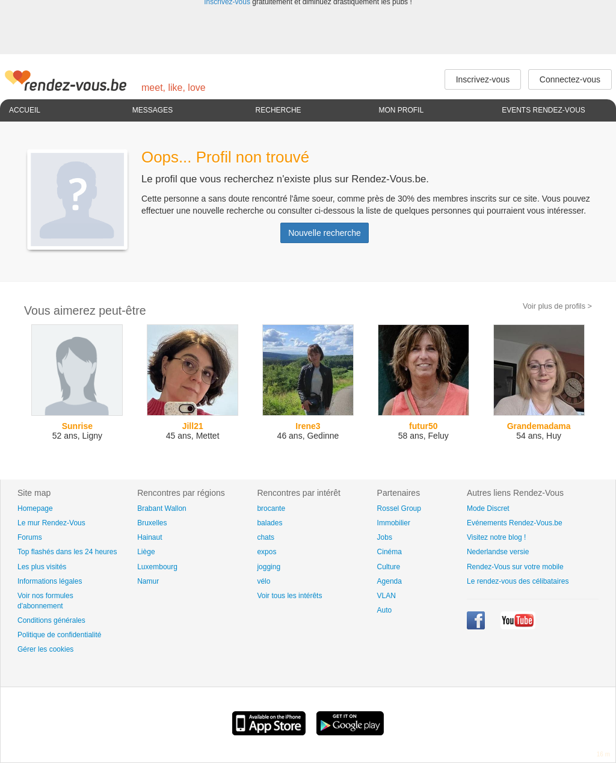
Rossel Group (399, 508)
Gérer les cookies (45, 649)
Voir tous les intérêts (289, 596)
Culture (389, 567)
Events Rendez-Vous (543, 110)
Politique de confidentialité (59, 635)
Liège (146, 552)
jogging (268, 567)
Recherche (278, 110)
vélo (263, 581)
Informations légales (49, 581)
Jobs (384, 537)
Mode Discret (488, 508)
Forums (29, 537)
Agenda (389, 581)
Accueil (24, 110)
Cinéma (389, 552)
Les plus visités (41, 567)
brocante (271, 508)
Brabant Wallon (161, 508)
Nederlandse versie (498, 552)
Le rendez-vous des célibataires (517, 581)
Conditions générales (51, 620)
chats (265, 537)
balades (269, 523)
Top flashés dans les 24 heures (67, 552)
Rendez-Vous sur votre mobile (515, 567)
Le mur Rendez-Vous (51, 523)
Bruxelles (152, 523)
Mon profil (401, 110)
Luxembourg (157, 567)
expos (266, 552)
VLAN (386, 596)
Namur (148, 581)
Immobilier (393, 523)
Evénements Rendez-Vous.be (514, 523)
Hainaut (149, 537)
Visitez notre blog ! (496, 537)
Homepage (35, 508)
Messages (152, 110)
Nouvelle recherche (324, 233)
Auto (384, 610)
